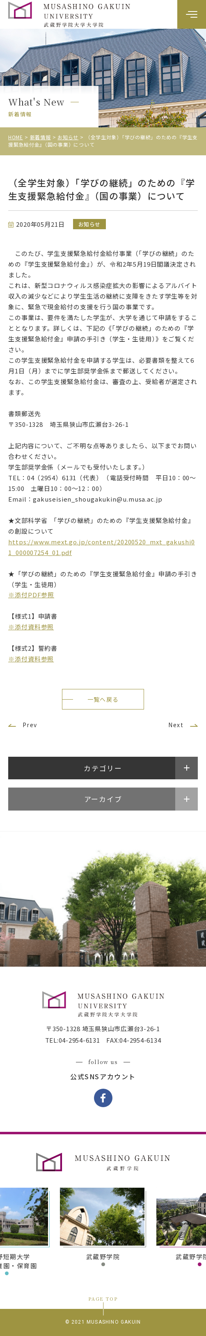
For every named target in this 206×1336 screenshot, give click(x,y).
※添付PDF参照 (31, 594)
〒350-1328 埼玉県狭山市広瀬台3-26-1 (103, 1028)
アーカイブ (103, 799)
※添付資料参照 (31, 626)
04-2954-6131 (79, 1040)
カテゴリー (103, 768)
